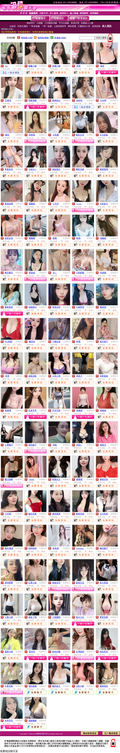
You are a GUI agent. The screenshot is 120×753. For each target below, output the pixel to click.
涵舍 (102, 66)
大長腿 (55, 135)
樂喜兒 (103, 445)
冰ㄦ (55, 272)
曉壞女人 (56, 479)
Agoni (31, 479)
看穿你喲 (104, 617)
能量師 (79, 410)
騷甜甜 (103, 307)
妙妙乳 (79, 100)
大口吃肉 (104, 514)
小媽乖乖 (80, 307)
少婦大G (32, 169)
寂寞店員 (9, 238)
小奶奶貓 (80, 272)
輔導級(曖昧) (44, 38)
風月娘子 (104, 341)
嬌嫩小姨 (32, 66)
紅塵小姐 (32, 583)
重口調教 (9, 479)
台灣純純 (80, 651)
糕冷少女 (80, 617)
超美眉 (55, 548)
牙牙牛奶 (56, 410)
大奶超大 (104, 204)
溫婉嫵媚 (32, 720)
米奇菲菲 (9, 720)
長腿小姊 (56, 66)
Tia (6, 66)
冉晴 (55, 445)
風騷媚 (32, 204)
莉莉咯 (32, 135)
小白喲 (8, 514)
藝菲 (7, 135)
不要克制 (9, 686)
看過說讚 (9, 204)
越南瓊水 (56, 169)
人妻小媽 (9, 617)
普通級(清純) (60, 38)
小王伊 (55, 204)
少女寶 (103, 100)
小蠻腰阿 (56, 617)
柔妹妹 (32, 272)
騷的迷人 (56, 686)
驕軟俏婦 (80, 169)
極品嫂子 (104, 548)
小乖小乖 (56, 376)
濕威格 (103, 238)
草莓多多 (9, 169)
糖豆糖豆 (9, 272)
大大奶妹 (104, 135)
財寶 (78, 341)
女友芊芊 (32, 410)
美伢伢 (32, 651)
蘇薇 (55, 238)
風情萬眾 (56, 514)
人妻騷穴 (9, 445)
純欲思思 (104, 651)
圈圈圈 (32, 238)
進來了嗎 (32, 617)
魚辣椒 (103, 272)
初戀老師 (32, 548)
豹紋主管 (80, 135)
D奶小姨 (80, 686)
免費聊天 (19, 66)
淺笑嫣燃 (32, 686)
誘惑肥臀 (9, 583)
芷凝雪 (8, 100)
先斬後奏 (104, 376)
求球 (7, 376)
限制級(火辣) (27, 38)
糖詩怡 (32, 341)
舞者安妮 (80, 514)
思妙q (79, 445)
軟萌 (78, 238)
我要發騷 (32, 100)
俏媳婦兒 (32, 307)
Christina (80, 548)
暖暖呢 (79, 479)
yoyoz (78, 204)
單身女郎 (56, 307)
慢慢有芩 (56, 583)
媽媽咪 (103, 410)
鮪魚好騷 (56, 651)
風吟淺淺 (9, 548)
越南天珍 (104, 479)
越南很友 (104, 686)
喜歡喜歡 (32, 376)
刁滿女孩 (56, 341)
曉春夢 (8, 410)
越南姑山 (56, 100)
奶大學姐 (104, 583)
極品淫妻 (32, 514)
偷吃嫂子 (32, 445)
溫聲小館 (9, 651)
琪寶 (78, 66)
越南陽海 (104, 169)
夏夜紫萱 (9, 307)
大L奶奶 (8, 341)
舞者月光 (80, 583)
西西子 (79, 376)
